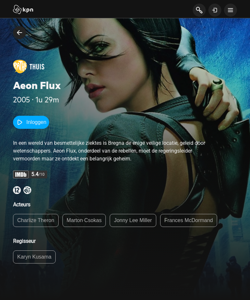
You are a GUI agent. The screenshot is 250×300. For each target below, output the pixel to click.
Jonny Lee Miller (133, 220)
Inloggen (31, 122)
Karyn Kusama (34, 257)
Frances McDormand (188, 220)
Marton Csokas (84, 220)
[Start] (23, 10)
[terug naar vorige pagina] (19, 32)
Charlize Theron (35, 220)
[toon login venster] (214, 10)
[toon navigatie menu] (230, 10)
